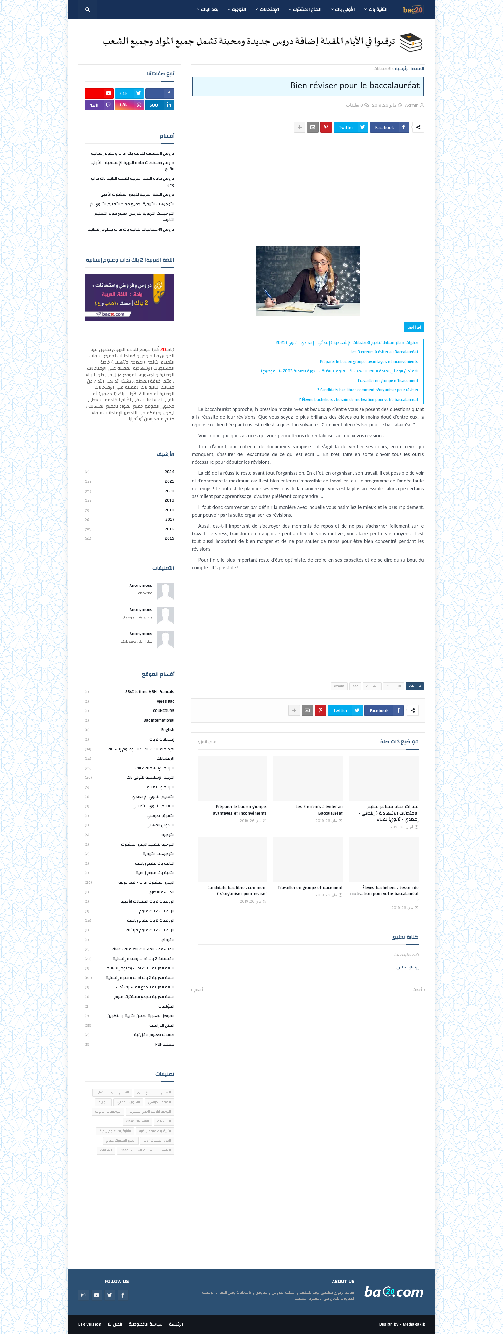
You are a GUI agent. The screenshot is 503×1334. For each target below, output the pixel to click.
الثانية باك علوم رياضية (129, 863)
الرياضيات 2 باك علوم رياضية (129, 920)
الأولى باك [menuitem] (345, 9)
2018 (129, 510)
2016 (129, 529)
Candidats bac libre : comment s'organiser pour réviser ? (367, 390)
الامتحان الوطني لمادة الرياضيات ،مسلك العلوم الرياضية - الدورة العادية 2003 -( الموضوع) (339, 371)
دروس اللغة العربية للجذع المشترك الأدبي (137, 194)
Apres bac (129, 701)
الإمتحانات (382, 69)
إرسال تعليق (407, 967)
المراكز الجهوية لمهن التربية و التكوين (129, 1016)
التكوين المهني (129, 825)
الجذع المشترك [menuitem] (307, 9)
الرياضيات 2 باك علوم (129, 911)
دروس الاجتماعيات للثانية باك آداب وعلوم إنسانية (131, 229)
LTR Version (89, 1324)
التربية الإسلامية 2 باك (129, 768)
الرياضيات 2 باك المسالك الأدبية (129, 901)
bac (355, 686)
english (129, 730)
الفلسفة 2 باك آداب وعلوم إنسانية (129, 959)
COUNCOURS (129, 711)
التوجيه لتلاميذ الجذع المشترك (129, 844)
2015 (129, 538)
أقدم (198, 990)
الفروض (129, 940)
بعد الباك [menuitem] (209, 9)
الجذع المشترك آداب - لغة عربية (129, 882)
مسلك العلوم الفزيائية (129, 1035)
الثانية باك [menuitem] (378, 9)
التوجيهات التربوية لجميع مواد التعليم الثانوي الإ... (130, 204)
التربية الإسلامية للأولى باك (129, 777)
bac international (129, 720)
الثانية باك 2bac (137, 1121)
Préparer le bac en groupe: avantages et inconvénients (369, 362)
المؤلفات (129, 1006)
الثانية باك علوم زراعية (129, 873)
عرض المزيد (207, 741)
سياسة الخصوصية (146, 1324)
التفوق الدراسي (129, 816)
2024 (129, 472)
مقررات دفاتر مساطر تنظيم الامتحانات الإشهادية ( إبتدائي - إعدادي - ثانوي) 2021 (347, 343)
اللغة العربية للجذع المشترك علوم (129, 997)
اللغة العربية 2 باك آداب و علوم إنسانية (129, 978)
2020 (129, 491)
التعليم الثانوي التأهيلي (129, 806)
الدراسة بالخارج (129, 892)
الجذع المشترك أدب (157, 1141)
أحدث (417, 990)
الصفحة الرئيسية (409, 69)
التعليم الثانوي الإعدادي (129, 797)
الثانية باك (164, 1121)
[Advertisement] (313, 193)
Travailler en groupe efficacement (387, 381)
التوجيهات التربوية (129, 854)
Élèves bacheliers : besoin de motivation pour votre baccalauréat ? (358, 400)
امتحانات (372, 686)
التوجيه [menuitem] (239, 9)
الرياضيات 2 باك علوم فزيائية (129, 930)
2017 (129, 519)
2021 (129, 481)
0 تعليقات (354, 105)
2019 (129, 500)
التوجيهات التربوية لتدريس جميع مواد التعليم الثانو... (134, 217)
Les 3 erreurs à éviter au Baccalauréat (384, 352)
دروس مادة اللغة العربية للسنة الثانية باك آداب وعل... (132, 182)
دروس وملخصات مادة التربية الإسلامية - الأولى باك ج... (132, 166)
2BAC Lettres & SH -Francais (129, 692)
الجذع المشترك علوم (120, 1141)
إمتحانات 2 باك (129, 739)
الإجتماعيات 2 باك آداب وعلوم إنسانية (129, 749)
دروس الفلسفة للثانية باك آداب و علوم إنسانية (132, 153)
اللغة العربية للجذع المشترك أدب (129, 987)
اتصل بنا (115, 1324)
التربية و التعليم (129, 787)
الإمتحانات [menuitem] (269, 9)
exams (339, 686)
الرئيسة (176, 1324)
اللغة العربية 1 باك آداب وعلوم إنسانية (129, 968)
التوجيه (129, 835)
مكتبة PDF (129, 1044)
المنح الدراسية (129, 1025)
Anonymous (141, 586)
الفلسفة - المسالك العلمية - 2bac (129, 949)
